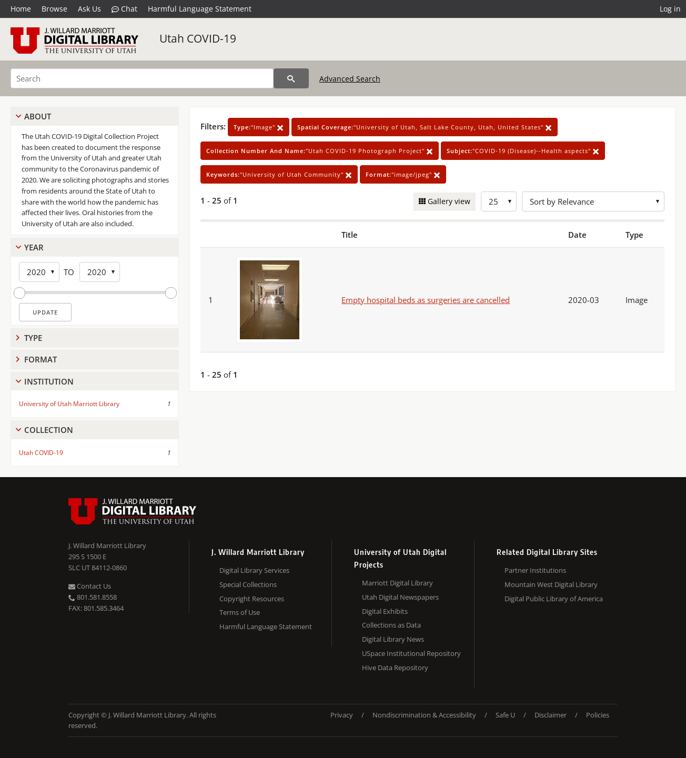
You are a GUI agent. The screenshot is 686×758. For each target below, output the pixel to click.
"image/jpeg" (403, 174)
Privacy (341, 715)
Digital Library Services (254, 570)
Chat (124, 9)
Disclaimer (550, 715)
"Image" (259, 127)
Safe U (505, 715)
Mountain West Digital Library (551, 584)
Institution (49, 381)
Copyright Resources (251, 598)
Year (34, 247)
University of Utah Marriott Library (69, 403)
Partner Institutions (535, 570)
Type (33, 337)
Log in (670, 9)
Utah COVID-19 (197, 38)
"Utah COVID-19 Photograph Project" (319, 151)
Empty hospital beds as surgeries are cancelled (425, 300)
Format (40, 359)
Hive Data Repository (395, 667)
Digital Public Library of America (554, 598)
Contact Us (89, 586)
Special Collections (248, 584)
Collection (48, 430)
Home (21, 9)
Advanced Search (349, 79)
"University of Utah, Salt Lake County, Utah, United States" (424, 127)
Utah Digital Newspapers (400, 597)
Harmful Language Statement (199, 9)
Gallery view (448, 201)
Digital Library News (393, 639)
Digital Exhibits (385, 611)
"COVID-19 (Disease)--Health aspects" (523, 151)
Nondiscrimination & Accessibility (424, 715)
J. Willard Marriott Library (107, 545)
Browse (54, 9)
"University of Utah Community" (279, 174)
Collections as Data (391, 625)
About (37, 116)
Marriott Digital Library (397, 583)
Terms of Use (239, 612)
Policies (597, 715)
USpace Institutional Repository (411, 653)
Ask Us (89, 9)
